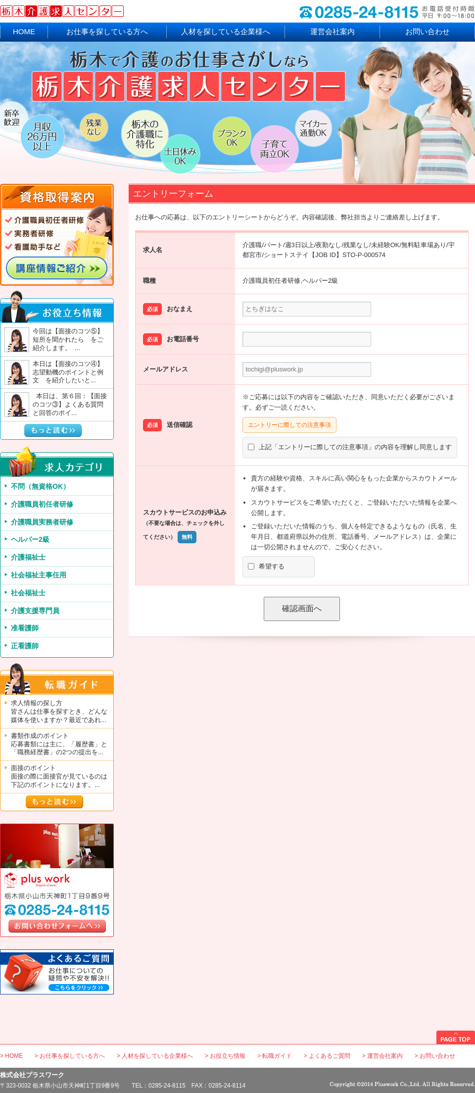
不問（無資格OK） (40, 486)
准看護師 (25, 628)
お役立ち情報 (227, 1055)
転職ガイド (277, 1055)
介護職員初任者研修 (42, 504)
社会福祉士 (28, 593)
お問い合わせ (427, 31)
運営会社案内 (332, 31)
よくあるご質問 (329, 1055)
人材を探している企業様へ (225, 31)
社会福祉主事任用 (38, 575)
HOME (24, 31)
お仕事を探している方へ (107, 31)
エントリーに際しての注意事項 (289, 424)
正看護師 (25, 646)
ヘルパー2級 (30, 539)
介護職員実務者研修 (42, 522)
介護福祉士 (28, 557)
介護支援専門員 (35, 611)
